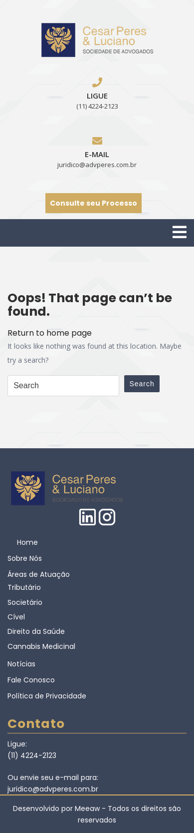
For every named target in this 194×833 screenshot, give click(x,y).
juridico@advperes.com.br (97, 164)
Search (141, 384)
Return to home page (49, 333)
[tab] (180, 232)
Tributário (24, 587)
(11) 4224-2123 (97, 106)
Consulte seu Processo (93, 203)
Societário (24, 602)
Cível (16, 617)
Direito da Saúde (36, 631)
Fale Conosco (31, 680)
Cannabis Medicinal (41, 646)
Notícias (21, 664)
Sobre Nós (24, 558)
